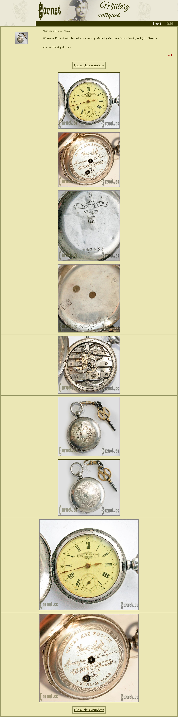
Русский (157, 23)
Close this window (89, 65)
